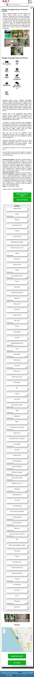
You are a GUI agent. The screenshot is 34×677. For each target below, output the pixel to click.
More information (22, 200)
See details (17, 662)
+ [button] (4, 629)
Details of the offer (17, 656)
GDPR (14, 675)
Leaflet (22, 651)
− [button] (4, 632)
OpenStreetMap (28, 651)
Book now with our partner (22, 194)
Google (20, 672)
